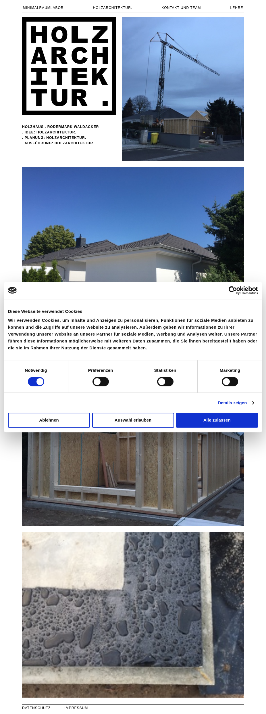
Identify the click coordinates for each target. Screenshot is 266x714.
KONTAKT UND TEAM (181, 8)
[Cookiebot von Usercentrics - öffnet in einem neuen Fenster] (233, 290)
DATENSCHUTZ (36, 708)
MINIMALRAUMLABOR (43, 8)
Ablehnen (49, 420)
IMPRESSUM (76, 708)
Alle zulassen (217, 420)
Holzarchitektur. (112, 8)
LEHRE (236, 8)
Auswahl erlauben (133, 420)
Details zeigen (232, 402)
